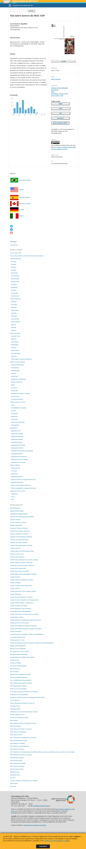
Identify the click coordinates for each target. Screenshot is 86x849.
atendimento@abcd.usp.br (41, 806)
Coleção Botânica (15, 577)
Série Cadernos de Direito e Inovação (21, 729)
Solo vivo (13, 778)
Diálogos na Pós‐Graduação (18, 648)
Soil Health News (15, 775)
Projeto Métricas (15, 700)
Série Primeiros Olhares (17, 758)
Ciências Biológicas (15, 259)
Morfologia (14, 273)
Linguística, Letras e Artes (59, 94)
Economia (14, 388)
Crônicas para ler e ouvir (17, 640)
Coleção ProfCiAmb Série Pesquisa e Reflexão (23, 626)
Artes (53, 92)
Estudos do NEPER (15, 663)
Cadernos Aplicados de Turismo (19, 534)
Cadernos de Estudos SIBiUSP (18, 542)
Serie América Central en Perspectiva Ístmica (23, 723)
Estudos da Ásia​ (14, 660)
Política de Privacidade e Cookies (57, 841)
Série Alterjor (14, 720)
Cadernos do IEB (15, 548)
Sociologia (14, 304)
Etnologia (14, 307)
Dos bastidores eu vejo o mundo (19, 651)
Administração (15, 370)
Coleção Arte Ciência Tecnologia (19, 571)
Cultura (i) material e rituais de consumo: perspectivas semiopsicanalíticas (32, 643)
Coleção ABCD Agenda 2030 (18, 568)
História (13, 324)
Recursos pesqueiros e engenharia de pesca (23, 488)
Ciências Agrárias (15, 465)
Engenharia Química (17, 439)
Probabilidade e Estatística (19, 408)
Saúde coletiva (15, 350)
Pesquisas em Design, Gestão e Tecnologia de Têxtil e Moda (27, 697)
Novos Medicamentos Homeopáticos (21, 680)
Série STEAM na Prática (17, 769)
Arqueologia (14, 310)
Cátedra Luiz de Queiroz (17, 557)
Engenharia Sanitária (17, 448)
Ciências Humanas (15, 299)
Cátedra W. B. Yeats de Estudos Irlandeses (22, 565)
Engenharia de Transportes (19, 456)
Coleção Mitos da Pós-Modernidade (20, 611)
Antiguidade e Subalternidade (18, 514)
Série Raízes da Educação (17, 766)
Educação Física (15, 336)
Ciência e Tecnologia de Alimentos (21, 485)
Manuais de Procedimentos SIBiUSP (20, 674)
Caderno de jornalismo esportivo (19, 531)
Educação (14, 301)
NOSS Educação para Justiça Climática (21, 683)
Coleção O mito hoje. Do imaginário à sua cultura (24, 614)
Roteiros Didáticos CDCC (17, 714)
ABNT (60, 104)
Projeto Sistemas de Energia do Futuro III (22, 703)
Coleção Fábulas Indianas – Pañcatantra (21, 603)
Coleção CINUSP (14, 588)
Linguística (14, 494)
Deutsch (17, 210)
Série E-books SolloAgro (17, 749)
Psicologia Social (15, 706)
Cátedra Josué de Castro (17, 554)
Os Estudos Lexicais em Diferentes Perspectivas (24, 691)
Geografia (14, 313)
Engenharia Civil (16, 431)
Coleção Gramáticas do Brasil (18, 605)
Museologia (54, 90)
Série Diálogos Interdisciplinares (19, 746)
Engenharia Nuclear (17, 453)
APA (60, 108)
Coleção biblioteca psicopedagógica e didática (23, 574)
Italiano (17, 216)
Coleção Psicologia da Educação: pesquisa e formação (25, 628)
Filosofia (13, 327)
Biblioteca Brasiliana (16, 525)
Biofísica (13, 290)
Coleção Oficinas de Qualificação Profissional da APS (25, 620)
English (17, 189)
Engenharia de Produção (18, 445)
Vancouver (60, 118)
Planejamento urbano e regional (20, 393)
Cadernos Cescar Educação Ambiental (21, 537)
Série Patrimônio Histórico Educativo (21, 755)
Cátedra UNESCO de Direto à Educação (21, 562)
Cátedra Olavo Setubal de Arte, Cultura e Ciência (24, 560)
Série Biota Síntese (15, 726)
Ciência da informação (17, 365)
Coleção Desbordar (15, 594)
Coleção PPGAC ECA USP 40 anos (19, 623)
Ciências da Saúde (15, 333)
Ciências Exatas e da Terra (17, 402)
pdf (64, 61)
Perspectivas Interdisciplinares (19, 694)
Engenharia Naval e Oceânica (19, 459)
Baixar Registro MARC (60, 123)
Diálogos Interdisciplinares (18, 646)
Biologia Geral (15, 281)
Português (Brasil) (20, 180)
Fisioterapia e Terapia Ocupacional (21, 359)
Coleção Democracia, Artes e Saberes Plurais (23, 591)
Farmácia (13, 356)
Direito (13, 385)
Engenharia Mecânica (17, 436)
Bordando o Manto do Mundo (18, 528)
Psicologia (14, 316)
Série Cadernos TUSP (16, 735)
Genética (13, 267)
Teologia (13, 330)
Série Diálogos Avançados (17, 743)
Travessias (13, 786)
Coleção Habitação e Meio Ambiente (20, 608)
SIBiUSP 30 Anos (15, 772)
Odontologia (14, 342)
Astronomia (14, 419)
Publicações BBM (15, 709)
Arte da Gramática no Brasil (18, 522)
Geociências (14, 413)
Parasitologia (15, 296)
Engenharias (13, 428)
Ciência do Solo (15, 468)
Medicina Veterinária (17, 482)
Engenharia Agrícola (17, 476)
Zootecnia (14, 471)
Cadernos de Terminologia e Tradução (21, 545)
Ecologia (13, 261)
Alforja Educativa (15, 508)
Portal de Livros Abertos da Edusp (35, 825)
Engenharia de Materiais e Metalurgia (22, 451)
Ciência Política (15, 322)
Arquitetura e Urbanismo (18, 379)
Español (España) (20, 197)
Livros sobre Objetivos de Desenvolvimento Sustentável (26, 256)
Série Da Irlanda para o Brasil (18, 740)
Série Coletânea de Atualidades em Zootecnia (23, 737)
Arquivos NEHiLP (15, 519)
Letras (13, 497)
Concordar (43, 846)
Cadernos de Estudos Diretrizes (19, 539)
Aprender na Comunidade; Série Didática (22, 517)
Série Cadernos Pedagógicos (18, 732)
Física (12, 405)
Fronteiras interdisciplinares (18, 666)
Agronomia (14, 474)
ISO (60, 113)
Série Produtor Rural (16, 760)
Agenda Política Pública (17, 511)
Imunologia (14, 293)
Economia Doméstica (17, 399)
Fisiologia (14, 284)
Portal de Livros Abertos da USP (23, 5)
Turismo (13, 373)
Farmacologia (15, 276)
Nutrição (13, 347)
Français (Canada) (20, 203)
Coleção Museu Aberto (16, 617)
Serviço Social (15, 396)
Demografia (14, 390)
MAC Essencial (55, 79)
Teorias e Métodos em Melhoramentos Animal (23, 780)
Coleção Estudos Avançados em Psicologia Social (24, 600)
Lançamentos (14, 245)
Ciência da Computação (18, 422)
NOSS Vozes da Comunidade (18, 689)
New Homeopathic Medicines (18, 677)
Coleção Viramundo (16, 631)
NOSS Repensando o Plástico (18, 686)
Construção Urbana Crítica (17, 637)
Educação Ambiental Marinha (18, 654)
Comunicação (15, 367)
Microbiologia (15, 279)
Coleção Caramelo (15, 583)
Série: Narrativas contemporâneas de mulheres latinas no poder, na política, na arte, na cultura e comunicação (42, 752)
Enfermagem (15, 345)
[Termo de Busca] (19, 11)
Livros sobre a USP (57, 95)
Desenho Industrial (16, 382)
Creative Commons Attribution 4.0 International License (63, 148)
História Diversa (15, 669)
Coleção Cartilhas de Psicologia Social (21, 585)
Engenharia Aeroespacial (18, 462)
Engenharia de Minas (17, 433)
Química (13, 411)
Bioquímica (14, 287)
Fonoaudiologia (15, 353)
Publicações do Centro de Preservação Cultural (23, 712)
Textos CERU (14, 783)
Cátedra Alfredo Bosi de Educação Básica (22, 551)
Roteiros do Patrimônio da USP (19, 717)
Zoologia (13, 270)
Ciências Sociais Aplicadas (59, 88)
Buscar (31, 10)
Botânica (13, 264)
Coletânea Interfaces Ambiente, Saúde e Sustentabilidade (26, 634)
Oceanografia (15, 425)
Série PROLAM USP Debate (18, 763)
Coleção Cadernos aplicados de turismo (21, 580)
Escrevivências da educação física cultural (22, 657)
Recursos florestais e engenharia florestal (23, 479)
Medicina (13, 339)
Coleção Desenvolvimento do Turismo (21, 597)
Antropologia (15, 319)
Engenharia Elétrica (16, 442)
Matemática (14, 416)
